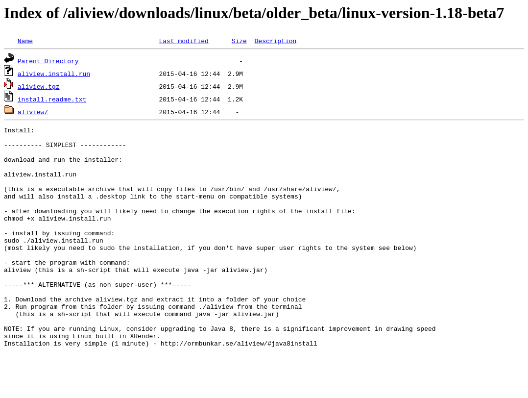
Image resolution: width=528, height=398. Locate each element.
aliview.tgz (39, 86)
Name (25, 40)
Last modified (183, 40)
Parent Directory (48, 60)
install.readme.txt (52, 99)
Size (239, 40)
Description (275, 40)
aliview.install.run (54, 73)
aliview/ (33, 111)
